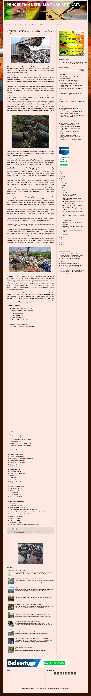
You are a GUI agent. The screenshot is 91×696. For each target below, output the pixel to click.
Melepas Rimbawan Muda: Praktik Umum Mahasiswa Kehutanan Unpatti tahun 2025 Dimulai (70, 260)
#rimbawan (71, 62)
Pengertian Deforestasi (16, 467)
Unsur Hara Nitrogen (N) (16, 516)
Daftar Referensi (17, 24)
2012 (62, 178)
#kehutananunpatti (79, 62)
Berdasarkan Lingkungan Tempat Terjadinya (21, 310)
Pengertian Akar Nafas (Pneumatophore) (24, 647)
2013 (62, 180)
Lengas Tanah (13, 499)
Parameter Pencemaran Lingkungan (19, 322)
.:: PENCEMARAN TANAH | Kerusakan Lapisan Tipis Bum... (71, 219)
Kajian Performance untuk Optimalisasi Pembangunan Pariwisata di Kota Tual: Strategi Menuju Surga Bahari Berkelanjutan (71, 82)
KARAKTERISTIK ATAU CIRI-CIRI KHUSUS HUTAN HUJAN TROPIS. (72, 116)
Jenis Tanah (13, 503)
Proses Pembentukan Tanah (17, 486)
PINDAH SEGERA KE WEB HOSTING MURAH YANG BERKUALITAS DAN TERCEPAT (70, 128)
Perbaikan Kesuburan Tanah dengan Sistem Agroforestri (24, 524)
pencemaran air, (17, 315)
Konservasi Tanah (14, 475)
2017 (62, 244)
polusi (8, 532)
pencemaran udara (18, 313)
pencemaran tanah (18, 317)
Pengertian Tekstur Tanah (16, 482)
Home (30, 537)
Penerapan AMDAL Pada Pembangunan (20, 443)
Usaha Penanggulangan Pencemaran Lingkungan (22, 326)
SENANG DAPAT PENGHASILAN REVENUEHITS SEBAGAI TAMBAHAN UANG (70, 137)
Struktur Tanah (14, 484)
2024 (62, 247)
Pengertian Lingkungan (16, 435)
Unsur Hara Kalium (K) (16, 520)
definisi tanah (13, 531)
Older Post (51, 537)
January (64, 183)
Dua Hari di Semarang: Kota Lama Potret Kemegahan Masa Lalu (70, 77)
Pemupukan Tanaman (15, 522)
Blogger (67, 688)
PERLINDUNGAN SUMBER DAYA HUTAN (73, 205)
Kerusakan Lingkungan (16, 447)
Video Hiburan (57, 24)
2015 (62, 239)
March (64, 187)
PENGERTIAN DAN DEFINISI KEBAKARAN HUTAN (69, 195)
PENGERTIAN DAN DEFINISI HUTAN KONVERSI (28, 604)
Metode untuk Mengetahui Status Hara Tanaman (22, 514)
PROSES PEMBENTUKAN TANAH (22, 532)
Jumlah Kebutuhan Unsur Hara (18, 507)
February (64, 185)
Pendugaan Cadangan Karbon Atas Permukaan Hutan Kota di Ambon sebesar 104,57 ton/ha (71, 89)
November (64, 234)
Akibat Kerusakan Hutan (16, 454)
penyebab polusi (47, 531)
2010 (62, 173)
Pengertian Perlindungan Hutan (18, 460)
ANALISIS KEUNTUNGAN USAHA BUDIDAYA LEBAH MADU (69, 124)
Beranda (8, 24)
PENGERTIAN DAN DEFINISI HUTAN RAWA (27, 613)
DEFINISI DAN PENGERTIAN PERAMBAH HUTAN (28, 579)
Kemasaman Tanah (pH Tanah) (18, 497)
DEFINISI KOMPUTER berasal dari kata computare (27, 621)
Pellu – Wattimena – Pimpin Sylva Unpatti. (70, 263)
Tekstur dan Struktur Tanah (17, 501)
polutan (12, 532)
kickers (57, 688)
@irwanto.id (66, 62)
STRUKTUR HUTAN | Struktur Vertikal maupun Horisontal (71, 199)
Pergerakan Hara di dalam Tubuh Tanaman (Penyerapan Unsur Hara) (28, 511)
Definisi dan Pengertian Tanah (18, 473)
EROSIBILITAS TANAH (22, 531)
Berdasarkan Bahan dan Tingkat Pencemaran (21, 319)
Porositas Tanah (14, 492)
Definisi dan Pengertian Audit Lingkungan (21, 445)
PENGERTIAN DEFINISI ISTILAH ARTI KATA (43, 5)
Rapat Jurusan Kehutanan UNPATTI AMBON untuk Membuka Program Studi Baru (71, 112)
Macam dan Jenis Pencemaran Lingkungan (21, 308)
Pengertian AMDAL (15, 441)
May (63, 192)
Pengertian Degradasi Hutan (17, 465)
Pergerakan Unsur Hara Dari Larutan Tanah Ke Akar (23, 509)
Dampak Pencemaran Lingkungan (19, 324)
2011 (62, 176)
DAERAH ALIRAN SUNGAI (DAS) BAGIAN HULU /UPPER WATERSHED (34, 638)
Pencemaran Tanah (15, 490)
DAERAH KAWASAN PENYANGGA (24, 630)
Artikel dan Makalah (30, 24)
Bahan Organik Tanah (15, 494)
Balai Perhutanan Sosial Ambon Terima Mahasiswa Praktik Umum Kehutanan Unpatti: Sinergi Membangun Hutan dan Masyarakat (71, 255)
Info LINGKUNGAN (44, 24)
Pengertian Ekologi (15, 469)
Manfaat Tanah (14, 479)
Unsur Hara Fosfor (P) (16, 518)
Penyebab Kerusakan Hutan (17, 456)
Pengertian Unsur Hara (16, 505)
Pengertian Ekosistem (15, 471)
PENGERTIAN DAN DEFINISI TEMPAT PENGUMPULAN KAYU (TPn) (33, 596)
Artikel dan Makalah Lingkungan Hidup (20, 439)
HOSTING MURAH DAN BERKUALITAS (71, 140)
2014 (62, 237)
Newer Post (10, 537)
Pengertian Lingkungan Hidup (18, 437)
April (63, 190)
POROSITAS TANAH (20, 570)
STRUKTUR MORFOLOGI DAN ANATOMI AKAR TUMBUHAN (73, 202)
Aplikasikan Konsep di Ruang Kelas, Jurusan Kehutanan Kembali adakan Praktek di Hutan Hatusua (71, 267)
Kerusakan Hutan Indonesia (17, 452)
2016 (62, 242)
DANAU (17, 587)
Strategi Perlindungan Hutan (17, 462)
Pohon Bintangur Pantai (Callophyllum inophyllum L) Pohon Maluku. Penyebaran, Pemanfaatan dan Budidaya (70, 93)
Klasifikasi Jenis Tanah (16, 488)
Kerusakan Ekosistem (15, 450)
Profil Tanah (13, 477)
